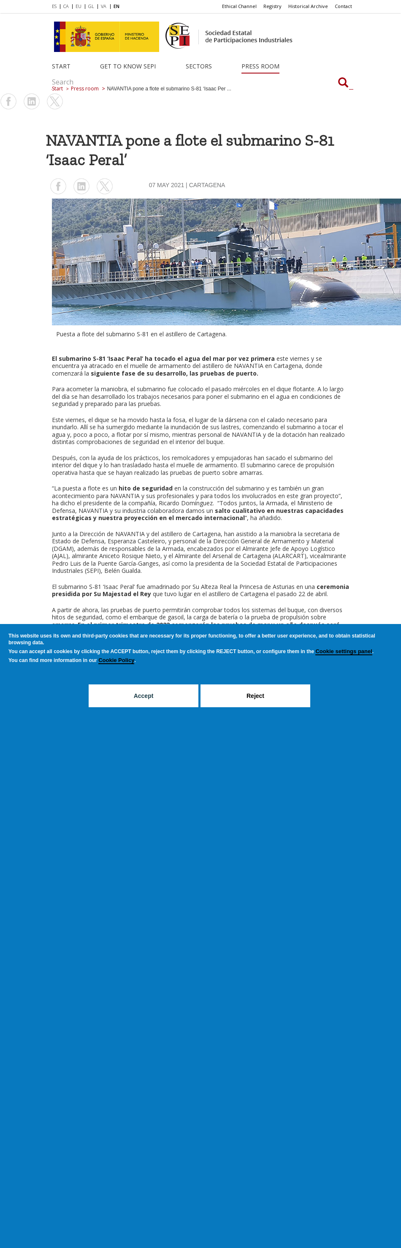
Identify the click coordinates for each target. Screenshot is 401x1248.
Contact (343, 6)
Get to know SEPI (128, 66)
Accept (144, 695)
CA (66, 6)
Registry (272, 6)
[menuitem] (56, 6)
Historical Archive (308, 6)
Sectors (199, 66)
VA (103, 6)
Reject (255, 695)
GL (91, 6)
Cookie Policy (116, 660)
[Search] (343, 83)
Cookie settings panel (343, 651)
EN (116, 6)
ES (54, 6)
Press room (260, 66)
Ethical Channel (239, 6)
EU (78, 6)
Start (61, 66)
